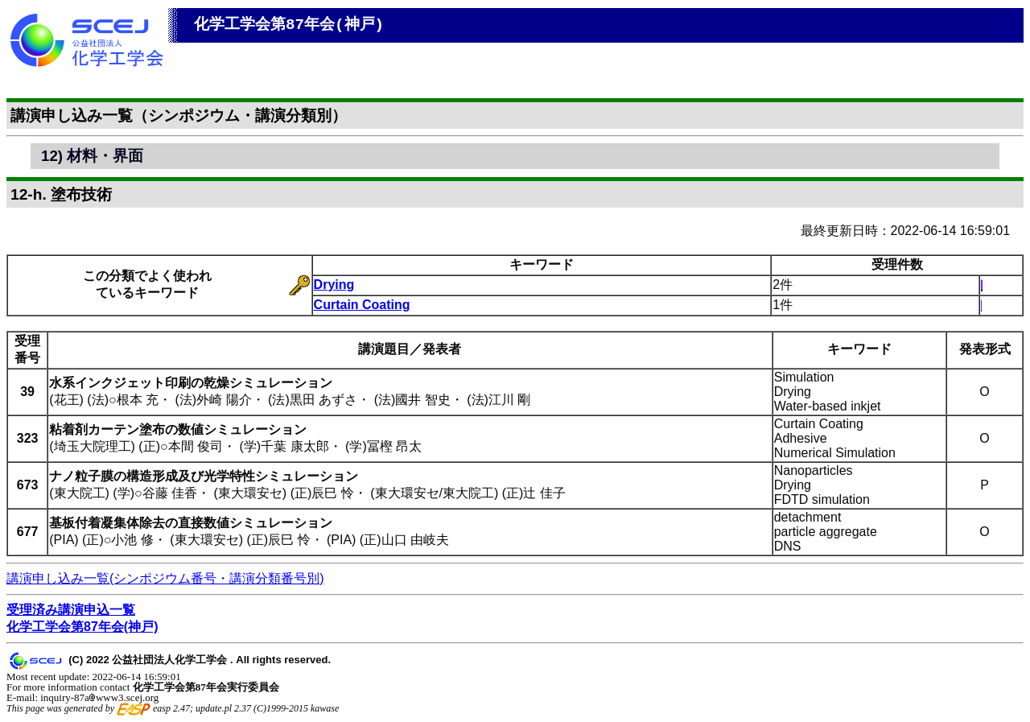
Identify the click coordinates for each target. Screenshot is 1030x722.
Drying (334, 284)
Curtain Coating (362, 304)
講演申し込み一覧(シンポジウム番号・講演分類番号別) (165, 578)
